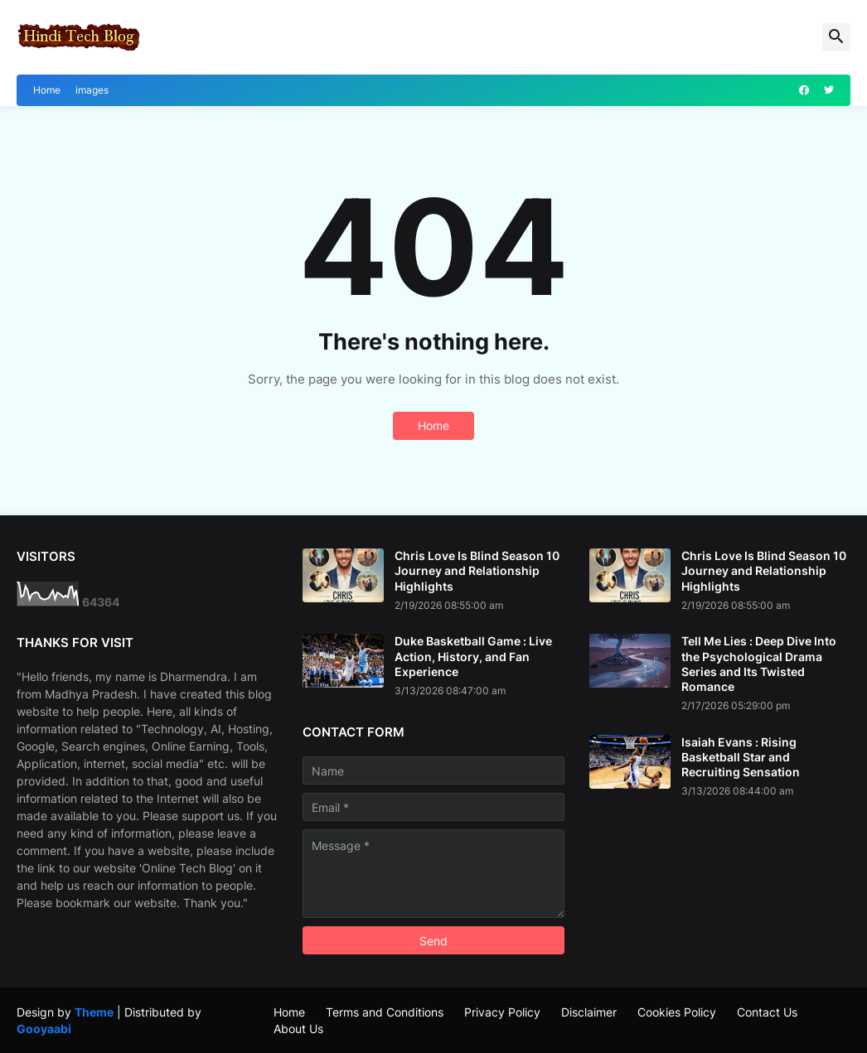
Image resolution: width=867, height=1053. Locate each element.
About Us (298, 1029)
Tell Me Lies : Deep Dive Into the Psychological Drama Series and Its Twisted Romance (758, 663)
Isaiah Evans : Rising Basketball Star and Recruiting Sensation (740, 757)
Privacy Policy (502, 1012)
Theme (94, 1012)
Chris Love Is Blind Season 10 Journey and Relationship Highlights (477, 570)
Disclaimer (589, 1012)
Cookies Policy (676, 1012)
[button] (836, 37)
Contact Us (767, 1012)
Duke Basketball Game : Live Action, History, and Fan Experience (473, 656)
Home (47, 90)
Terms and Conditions (384, 1012)
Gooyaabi (44, 1029)
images (92, 90)
